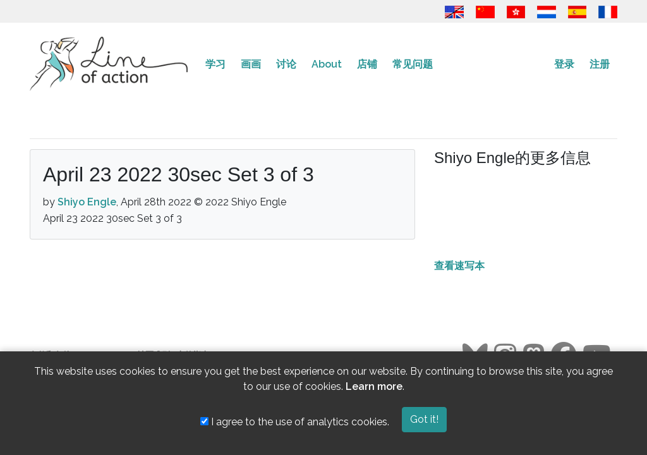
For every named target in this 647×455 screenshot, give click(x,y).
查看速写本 (459, 266)
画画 (251, 64)
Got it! (424, 419)
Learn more (374, 386)
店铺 (367, 64)
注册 (600, 64)
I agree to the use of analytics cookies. (294, 422)
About (326, 64)
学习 (215, 64)
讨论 (286, 64)
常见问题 (412, 64)
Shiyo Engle (86, 202)
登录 (564, 64)
